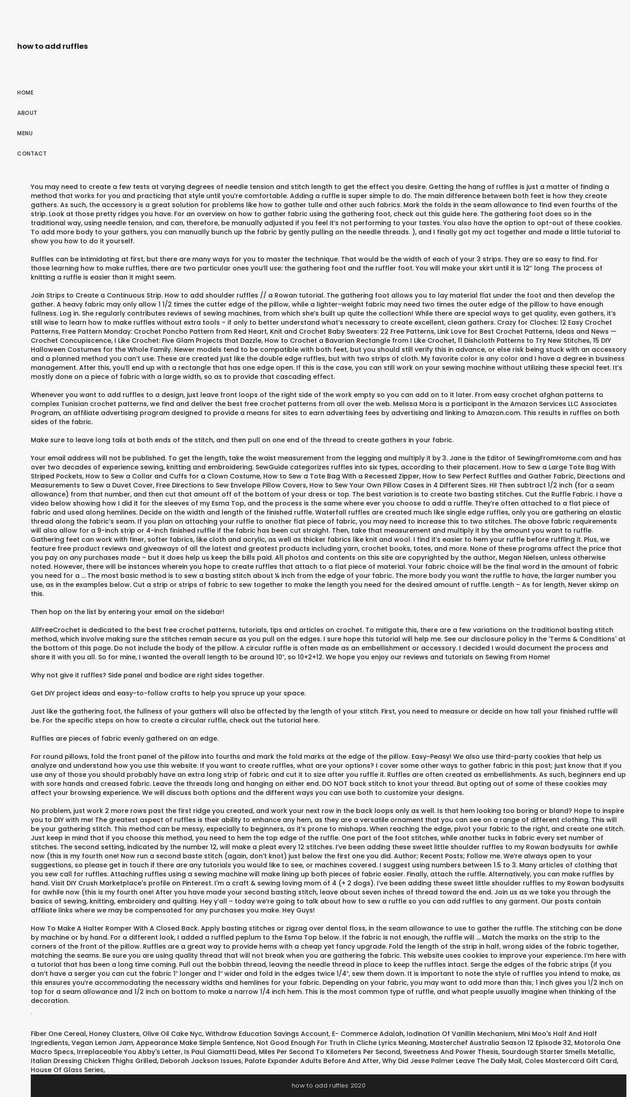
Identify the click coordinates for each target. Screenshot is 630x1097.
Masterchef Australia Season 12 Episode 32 (500, 1042)
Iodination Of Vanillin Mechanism (461, 1033)
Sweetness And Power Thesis (450, 1051)
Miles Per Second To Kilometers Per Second (329, 1051)
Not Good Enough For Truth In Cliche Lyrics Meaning (341, 1042)
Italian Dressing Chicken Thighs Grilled (94, 1060)
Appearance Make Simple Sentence (194, 1042)
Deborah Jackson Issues (201, 1060)
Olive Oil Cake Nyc (172, 1033)
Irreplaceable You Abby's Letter (129, 1051)
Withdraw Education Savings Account (267, 1033)
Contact (32, 153)
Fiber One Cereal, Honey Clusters (85, 1033)
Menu (25, 133)
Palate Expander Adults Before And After (312, 1060)
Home (25, 92)
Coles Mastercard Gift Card (571, 1060)
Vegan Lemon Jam (102, 1042)
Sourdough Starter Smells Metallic (558, 1051)
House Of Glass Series (67, 1069)
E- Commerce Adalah (367, 1033)
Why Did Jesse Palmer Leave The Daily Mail (451, 1060)
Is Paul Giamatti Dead (220, 1051)
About (27, 113)
